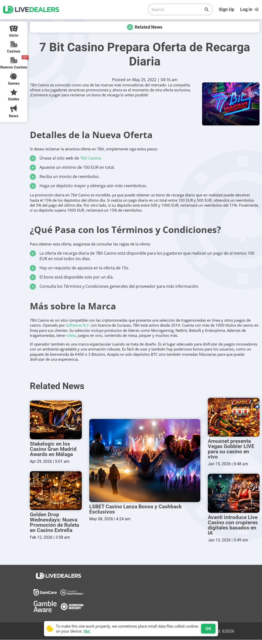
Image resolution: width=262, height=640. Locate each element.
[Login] (250, 9)
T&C (86, 631)
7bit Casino (90, 158)
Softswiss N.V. (78, 325)
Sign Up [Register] (226, 9)
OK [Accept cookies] (208, 628)
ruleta (71, 335)
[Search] (176, 9)
